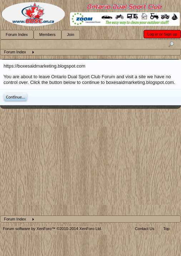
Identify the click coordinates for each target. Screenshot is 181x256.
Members (47, 34)
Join (70, 34)
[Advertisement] (90, 162)
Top (166, 228)
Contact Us (144, 228)
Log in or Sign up (162, 34)
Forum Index (17, 34)
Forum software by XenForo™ (52, 228)
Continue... (15, 97)
